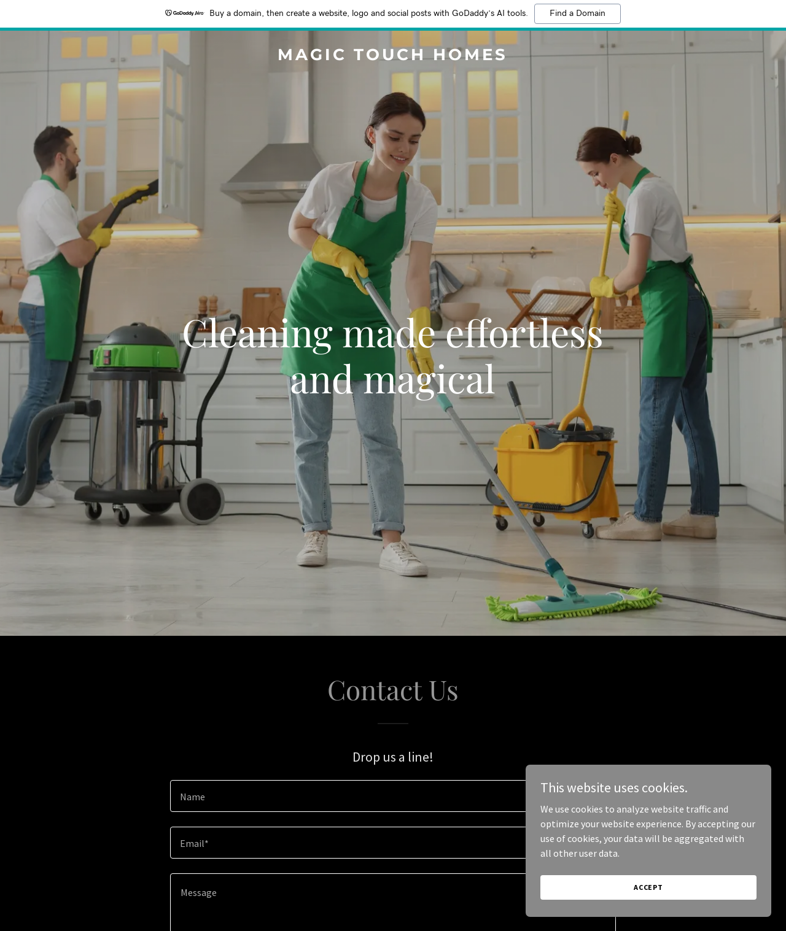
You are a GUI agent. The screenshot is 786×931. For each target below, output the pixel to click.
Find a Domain (577, 13)
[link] (393, 56)
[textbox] (392, 796)
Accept (648, 895)
